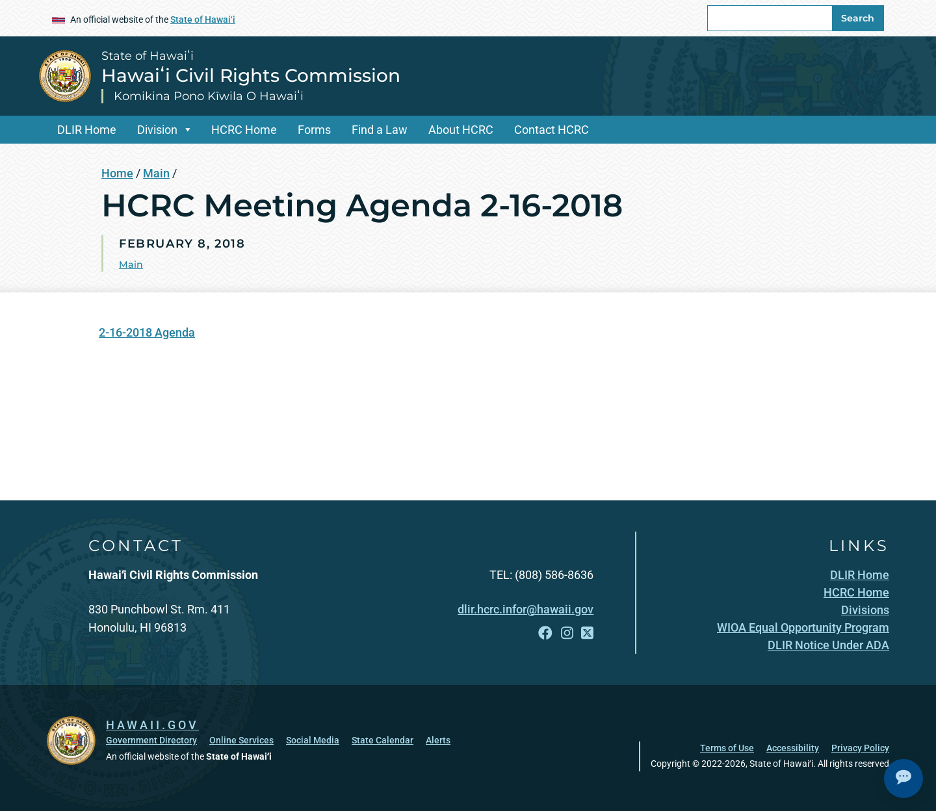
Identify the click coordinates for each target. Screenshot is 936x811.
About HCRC (460, 129)
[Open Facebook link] (545, 633)
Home (117, 173)
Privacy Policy (860, 747)
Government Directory (151, 739)
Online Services (241, 739)
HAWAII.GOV (152, 724)
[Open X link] (587, 633)
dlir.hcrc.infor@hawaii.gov (525, 609)
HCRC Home (244, 129)
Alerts (438, 739)
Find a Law (380, 129)
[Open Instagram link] (567, 633)
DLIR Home (86, 129)
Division (157, 129)
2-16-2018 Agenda (147, 332)
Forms (314, 129)
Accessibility (792, 747)
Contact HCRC (551, 129)
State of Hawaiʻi (202, 19)
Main (156, 173)
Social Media (312, 739)
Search (857, 18)
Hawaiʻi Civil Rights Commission (250, 75)
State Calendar (382, 739)
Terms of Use (727, 747)
